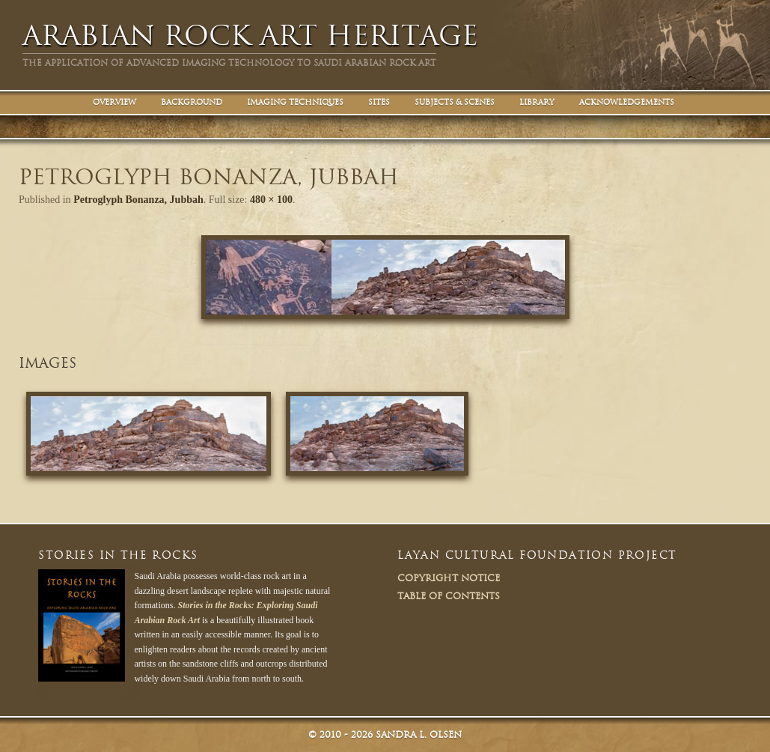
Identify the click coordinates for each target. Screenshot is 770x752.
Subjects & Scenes (455, 102)
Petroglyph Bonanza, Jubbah (138, 199)
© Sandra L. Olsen (385, 734)
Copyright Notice (448, 577)
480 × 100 (271, 199)
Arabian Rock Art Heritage (250, 35)
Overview (114, 102)
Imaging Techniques (295, 102)
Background (191, 102)
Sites (379, 102)
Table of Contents (448, 595)
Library (536, 102)
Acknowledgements (626, 102)
